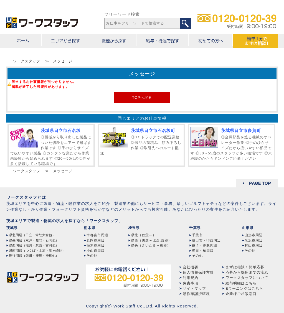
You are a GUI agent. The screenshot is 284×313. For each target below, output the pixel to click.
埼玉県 (134, 228)
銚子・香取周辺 (204, 245)
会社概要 (190, 267)
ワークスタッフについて (246, 278)
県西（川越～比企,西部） (151, 240)
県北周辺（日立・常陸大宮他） (32, 235)
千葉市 (197, 235)
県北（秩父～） (143, 235)
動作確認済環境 (196, 294)
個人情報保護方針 (198, 272)
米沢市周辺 (254, 240)
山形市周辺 (254, 235)
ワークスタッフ (26, 61)
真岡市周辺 (96, 240)
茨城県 (12, 228)
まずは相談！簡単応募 (244, 267)
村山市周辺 (254, 245)
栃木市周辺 (96, 245)
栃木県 (89, 228)
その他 (92, 256)
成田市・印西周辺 (206, 240)
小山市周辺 (96, 251)
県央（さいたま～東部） (151, 245)
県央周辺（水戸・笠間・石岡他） (34, 240)
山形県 (247, 228)
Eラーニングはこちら (244, 288)
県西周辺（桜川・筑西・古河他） (34, 245)
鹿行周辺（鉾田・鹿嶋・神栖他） (34, 256)
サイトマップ (194, 288)
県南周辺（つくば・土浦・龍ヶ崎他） (37, 251)
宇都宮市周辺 (97, 235)
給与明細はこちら (241, 283)
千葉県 (195, 228)
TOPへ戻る (142, 97)
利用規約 (190, 278)
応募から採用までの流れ (246, 272)
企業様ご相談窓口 (241, 294)
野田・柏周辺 (203, 251)
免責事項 (190, 283)
